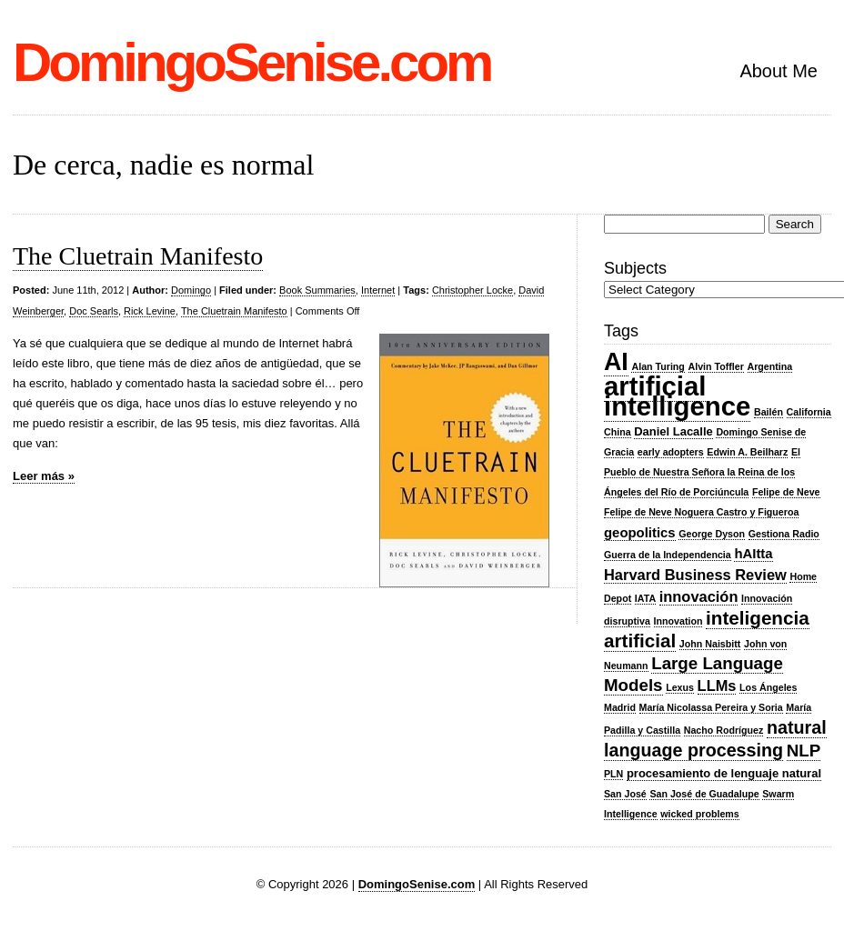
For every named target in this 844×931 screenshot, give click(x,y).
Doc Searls (93, 310)
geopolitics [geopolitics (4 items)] (640, 533)
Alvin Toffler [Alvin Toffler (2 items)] (716, 366)
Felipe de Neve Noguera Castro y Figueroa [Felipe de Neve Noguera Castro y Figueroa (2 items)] (701, 511)
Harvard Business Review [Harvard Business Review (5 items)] (695, 574)
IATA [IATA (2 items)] (645, 598)
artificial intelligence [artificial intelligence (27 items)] (677, 396)
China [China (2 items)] (617, 431)
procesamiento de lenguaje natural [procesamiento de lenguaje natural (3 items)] (724, 773)
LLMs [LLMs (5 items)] (717, 685)
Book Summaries (317, 290)
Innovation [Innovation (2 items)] (678, 621)
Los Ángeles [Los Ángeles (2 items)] (768, 687)
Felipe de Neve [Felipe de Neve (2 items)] (786, 491)
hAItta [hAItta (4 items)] (753, 553)
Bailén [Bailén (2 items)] (768, 411)
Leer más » (44, 476)
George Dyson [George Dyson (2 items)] (711, 533)
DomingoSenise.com (251, 62)
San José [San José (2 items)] (625, 793)
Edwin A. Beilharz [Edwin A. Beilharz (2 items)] (747, 451)
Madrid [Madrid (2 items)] (620, 707)
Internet (378, 290)
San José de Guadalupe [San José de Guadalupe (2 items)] (704, 793)
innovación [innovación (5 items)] (698, 596)
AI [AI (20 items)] (616, 361)
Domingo (191, 290)
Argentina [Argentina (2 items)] (770, 366)
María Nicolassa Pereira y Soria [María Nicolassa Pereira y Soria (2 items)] (711, 707)
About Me (778, 71)
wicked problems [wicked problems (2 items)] (699, 813)
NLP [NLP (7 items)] (803, 750)
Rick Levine (150, 310)
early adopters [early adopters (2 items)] (671, 451)
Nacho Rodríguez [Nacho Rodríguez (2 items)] (724, 730)
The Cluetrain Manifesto (138, 256)
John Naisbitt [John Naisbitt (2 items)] (710, 643)
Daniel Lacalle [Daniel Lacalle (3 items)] (673, 431)
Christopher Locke (472, 290)
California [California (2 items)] (809, 411)
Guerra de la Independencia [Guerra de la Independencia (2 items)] (667, 554)
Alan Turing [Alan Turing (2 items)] (657, 366)
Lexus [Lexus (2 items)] (680, 687)
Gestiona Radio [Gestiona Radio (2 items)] (784, 533)
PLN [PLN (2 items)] (613, 773)
